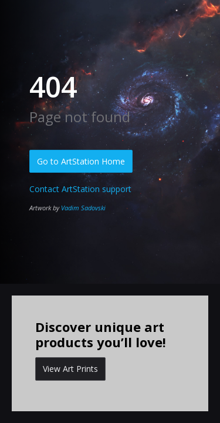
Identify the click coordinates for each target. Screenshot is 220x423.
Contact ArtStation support (80, 188)
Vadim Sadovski (83, 207)
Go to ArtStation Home (81, 161)
